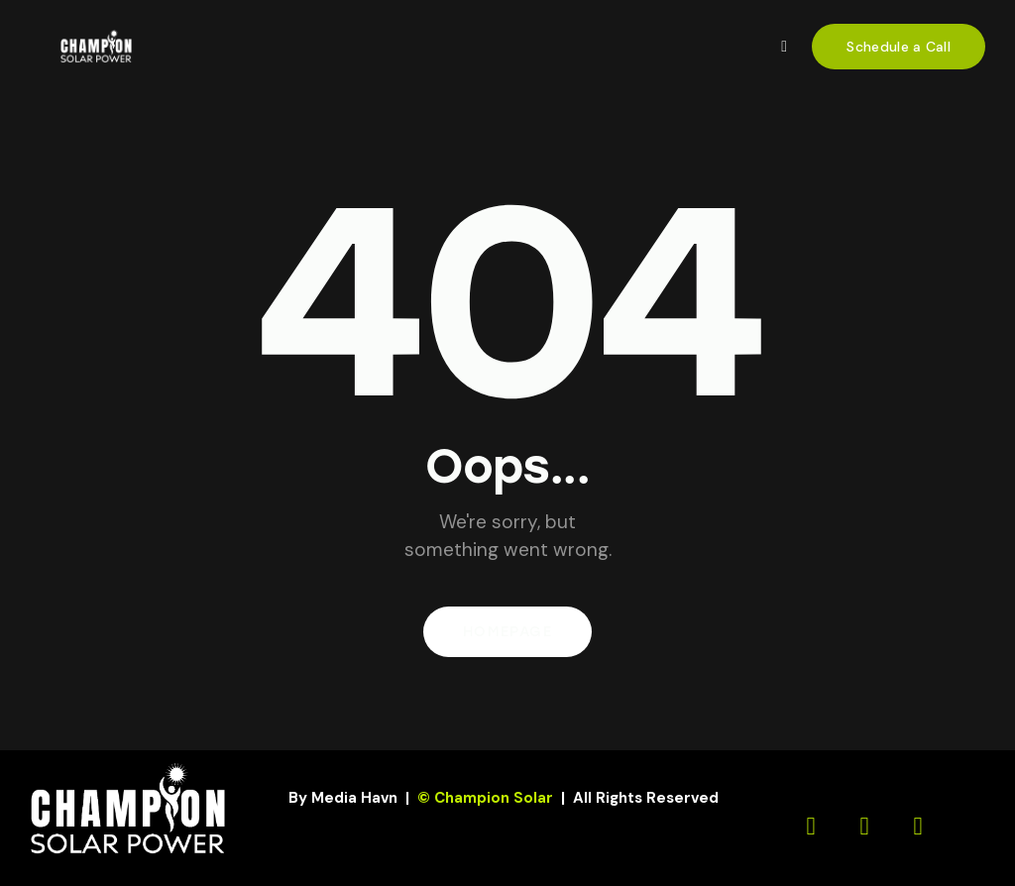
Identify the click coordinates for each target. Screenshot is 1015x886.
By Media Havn (342, 798)
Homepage (507, 631)
